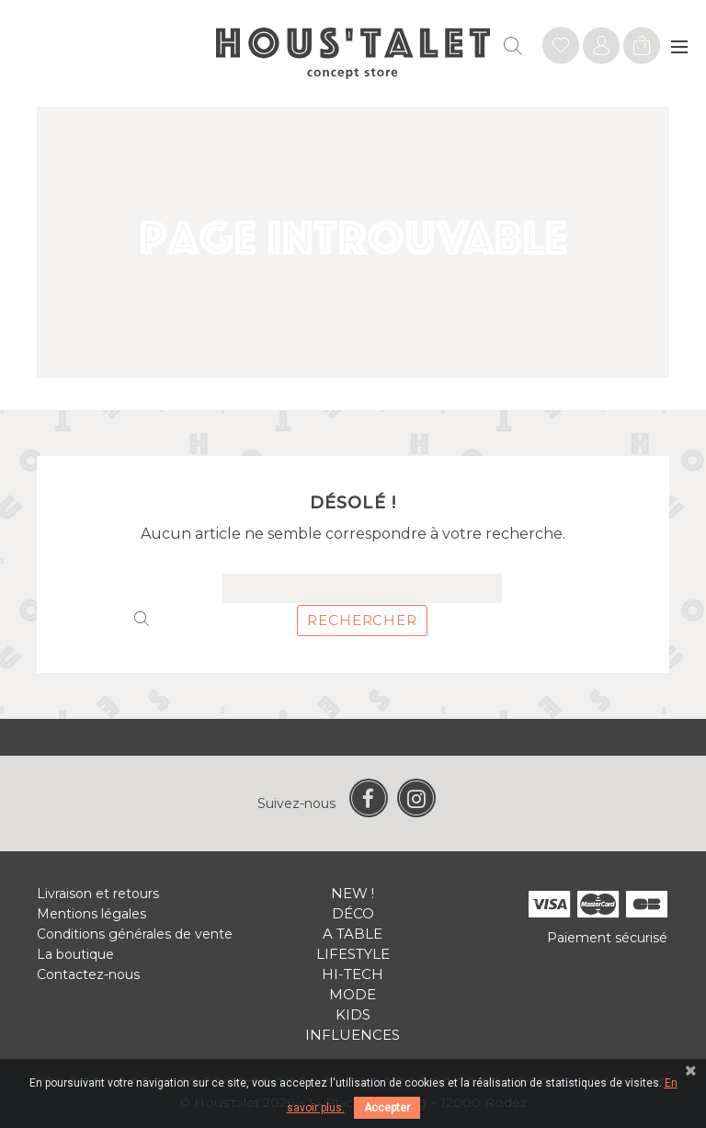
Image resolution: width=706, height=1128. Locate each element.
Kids (353, 1014)
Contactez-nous (88, 974)
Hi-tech (352, 974)
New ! (352, 893)
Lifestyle (353, 954)
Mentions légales (91, 914)
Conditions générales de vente (135, 934)
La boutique (75, 954)
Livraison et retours (98, 893)
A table (352, 933)
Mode (352, 994)
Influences (352, 1034)
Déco (353, 913)
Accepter (387, 1107)
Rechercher (362, 620)
